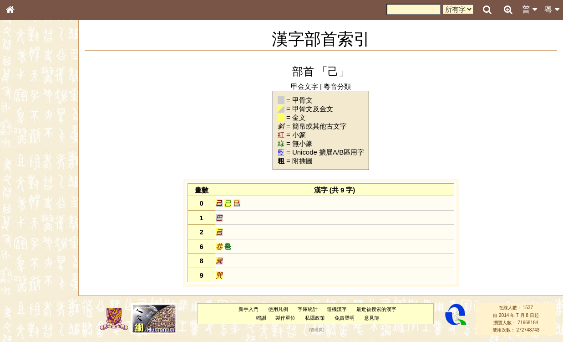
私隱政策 (315, 318)
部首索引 (22, 122)
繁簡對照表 (25, 305)
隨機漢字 (337, 309)
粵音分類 (337, 86)
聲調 (43, 240)
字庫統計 (308, 309)
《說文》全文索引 (33, 280)
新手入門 (248, 309)
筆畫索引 (22, 130)
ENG (40, 100)
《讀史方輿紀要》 (33, 288)
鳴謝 (261, 318)
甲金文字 (304, 86)
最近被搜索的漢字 (376, 309)
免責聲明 (345, 318)
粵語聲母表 (25, 187)
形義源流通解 (27, 155)
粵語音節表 (25, 179)
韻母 (30, 240)
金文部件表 (25, 147)
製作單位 (285, 318)
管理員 (316, 330)
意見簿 (371, 318)
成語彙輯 (22, 297)
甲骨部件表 (25, 138)
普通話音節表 (27, 248)
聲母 (18, 240)
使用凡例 (278, 309)
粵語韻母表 (25, 195)
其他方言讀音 (27, 256)
